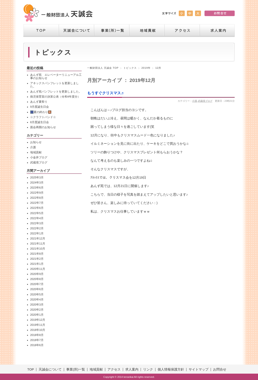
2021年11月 (37, 243)
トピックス (130, 68)
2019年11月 (37, 324)
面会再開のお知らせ (43, 127)
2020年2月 (37, 309)
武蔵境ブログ (205, 101)
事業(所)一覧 (75, 369)
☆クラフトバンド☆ (43, 117)
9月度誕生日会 (39, 106)
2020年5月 (37, 294)
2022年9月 (37, 192)
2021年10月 (37, 248)
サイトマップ (198, 369)
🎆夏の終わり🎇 (41, 112)
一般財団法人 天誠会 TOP (103, 68)
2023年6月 (37, 187)
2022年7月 (37, 202)
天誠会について (76, 30)
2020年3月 (37, 304)
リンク (148, 369)
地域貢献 (146, 30)
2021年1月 (37, 263)
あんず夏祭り (38, 101)
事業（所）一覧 (111, 30)
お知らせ (36, 142)
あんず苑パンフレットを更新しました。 (56, 91)
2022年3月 (37, 223)
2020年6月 (37, 289)
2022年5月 (37, 213)
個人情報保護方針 (171, 369)
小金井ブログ (38, 157)
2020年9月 (37, 274)
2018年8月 (37, 335)
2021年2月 (37, 258)
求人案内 (217, 30)
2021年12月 (37, 238)
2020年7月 (37, 284)
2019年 (146, 68)
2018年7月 (37, 340)
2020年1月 (37, 314)
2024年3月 (37, 182)
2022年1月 (37, 233)
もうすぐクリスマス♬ (105, 93)
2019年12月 (37, 319)
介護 (194, 101)
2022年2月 (37, 228)
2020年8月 (37, 279)
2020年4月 (37, 299)
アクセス (181, 30)
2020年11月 (37, 269)
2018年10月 (37, 330)
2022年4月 (37, 218)
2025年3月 (37, 177)
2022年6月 (37, 207)
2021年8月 (37, 253)
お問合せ (219, 369)
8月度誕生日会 (39, 122)
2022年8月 (37, 197)
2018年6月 (37, 345)
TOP (41, 30)
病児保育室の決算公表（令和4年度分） (55, 96)
